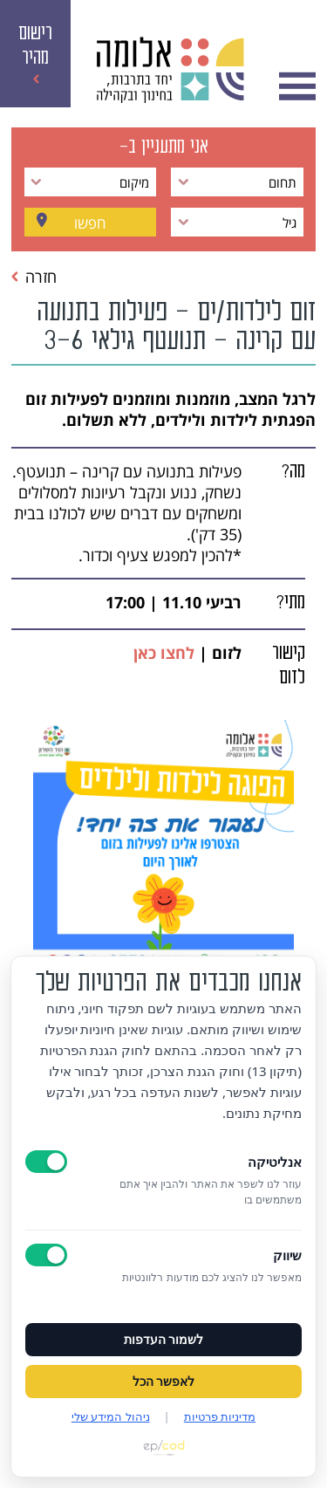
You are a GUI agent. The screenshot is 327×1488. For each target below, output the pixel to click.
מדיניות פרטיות (219, 1416)
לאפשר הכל (164, 1382)
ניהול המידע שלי (111, 1416)
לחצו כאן (163, 652)
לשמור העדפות (164, 1340)
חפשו (90, 222)
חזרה (34, 276)
